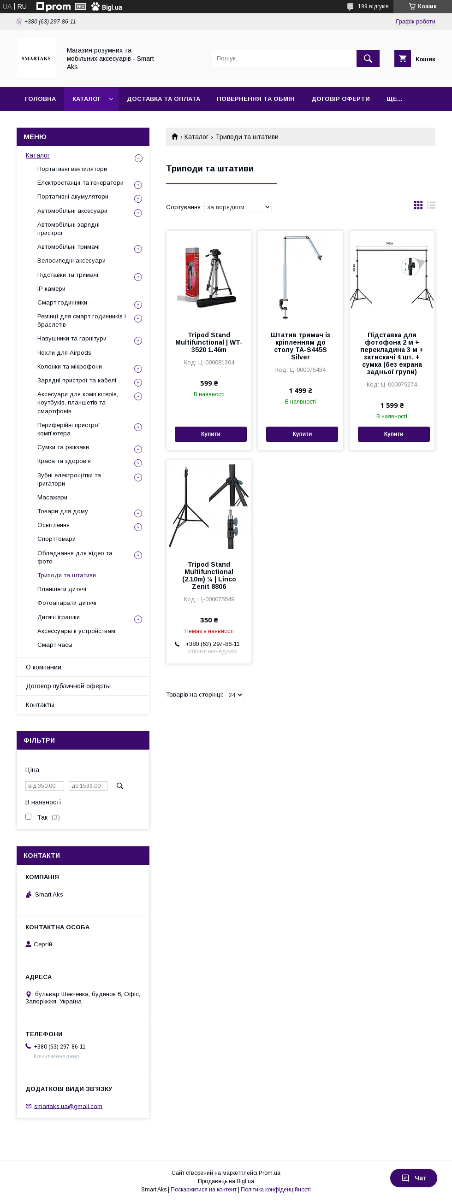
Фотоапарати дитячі (66, 602)
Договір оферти (340, 98)
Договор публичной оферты (68, 686)
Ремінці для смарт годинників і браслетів (81, 320)
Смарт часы (54, 644)
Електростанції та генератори (80, 182)
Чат (413, 1178)
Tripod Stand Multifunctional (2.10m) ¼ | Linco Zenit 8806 (209, 575)
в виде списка (431, 207)
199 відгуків (373, 6)
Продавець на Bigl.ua (226, 1181)
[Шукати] (368, 58)
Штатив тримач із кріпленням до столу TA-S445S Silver (300, 346)
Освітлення (53, 525)
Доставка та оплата (163, 98)
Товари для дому (62, 511)
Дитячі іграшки (58, 617)
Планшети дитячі (61, 589)
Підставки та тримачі (67, 274)
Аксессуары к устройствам (76, 630)
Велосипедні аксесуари (71, 260)
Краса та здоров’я (64, 460)
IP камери (51, 288)
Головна (40, 98)
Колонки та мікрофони (69, 366)
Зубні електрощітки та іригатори (69, 479)
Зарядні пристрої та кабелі (76, 380)
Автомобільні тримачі (68, 246)
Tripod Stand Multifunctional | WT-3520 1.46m (209, 342)
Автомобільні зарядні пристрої (68, 228)
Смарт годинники (62, 302)
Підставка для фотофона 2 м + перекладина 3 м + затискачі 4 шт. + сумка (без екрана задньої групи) (391, 353)
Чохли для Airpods (64, 352)
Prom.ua (269, 1173)
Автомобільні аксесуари (72, 210)
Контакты (40, 705)
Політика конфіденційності (276, 1189)
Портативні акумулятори (72, 196)
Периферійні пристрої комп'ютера (68, 429)
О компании (43, 667)
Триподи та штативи (66, 575)
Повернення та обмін (256, 98)
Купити (210, 434)
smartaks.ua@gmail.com (68, 1105)
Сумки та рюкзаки (63, 447)
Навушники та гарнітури (72, 338)
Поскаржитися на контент (204, 1189)
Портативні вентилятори (72, 168)
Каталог (86, 98)
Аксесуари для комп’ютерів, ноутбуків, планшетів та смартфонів (77, 402)
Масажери (52, 497)
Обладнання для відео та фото (75, 557)
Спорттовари (56, 538)
